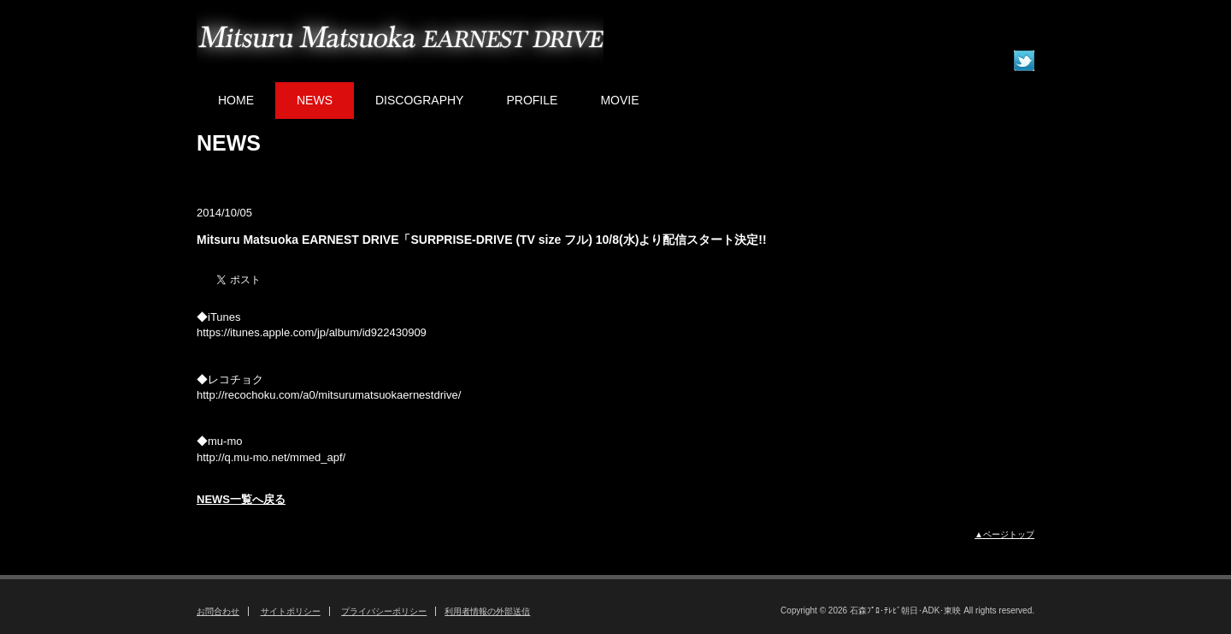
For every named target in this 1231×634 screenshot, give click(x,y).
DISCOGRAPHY (419, 100)
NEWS (315, 100)
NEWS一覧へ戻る (241, 499)
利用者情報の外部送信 (487, 611)
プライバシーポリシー (384, 611)
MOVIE (619, 100)
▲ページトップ (1004, 534)
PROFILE (531, 100)
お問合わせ (218, 611)
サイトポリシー (291, 611)
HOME (236, 100)
